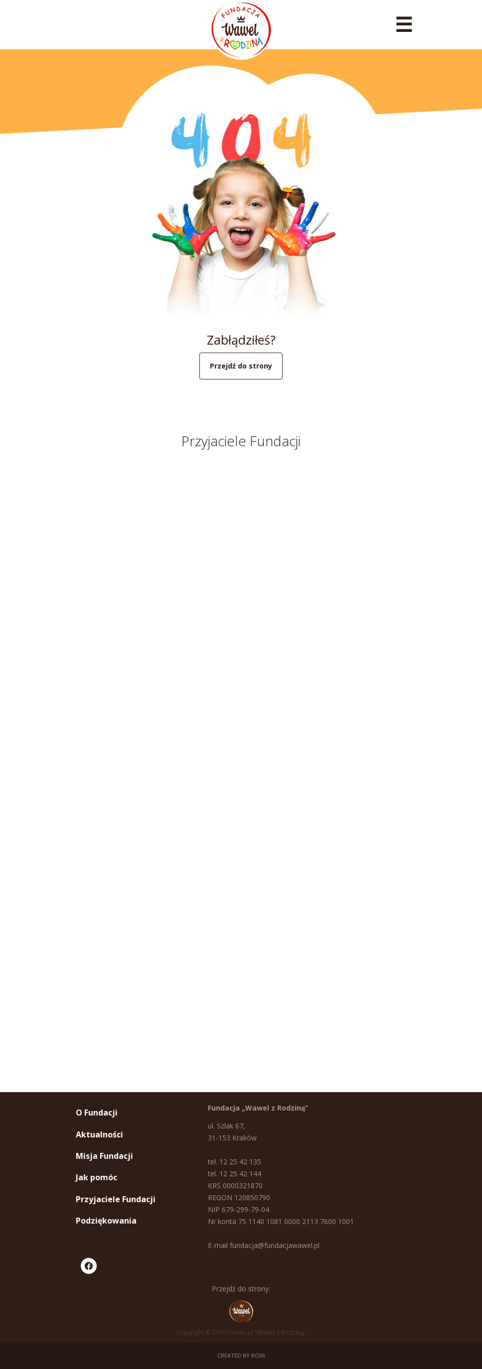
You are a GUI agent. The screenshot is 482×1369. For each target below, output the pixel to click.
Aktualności (99, 1134)
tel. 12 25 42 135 (234, 1161)
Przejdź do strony (241, 366)
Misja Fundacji (104, 1155)
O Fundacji (97, 1112)
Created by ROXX (241, 1355)
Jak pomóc (96, 1177)
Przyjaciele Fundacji (116, 1199)
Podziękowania (106, 1220)
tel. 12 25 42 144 (234, 1173)
